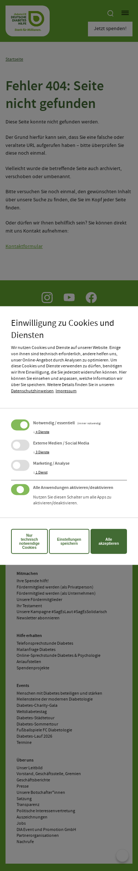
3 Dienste (41, 452)
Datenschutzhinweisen (32, 391)
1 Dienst (40, 472)
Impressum (66, 391)
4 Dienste (41, 431)
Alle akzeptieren (109, 541)
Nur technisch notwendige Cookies (29, 541)
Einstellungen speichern (69, 541)
